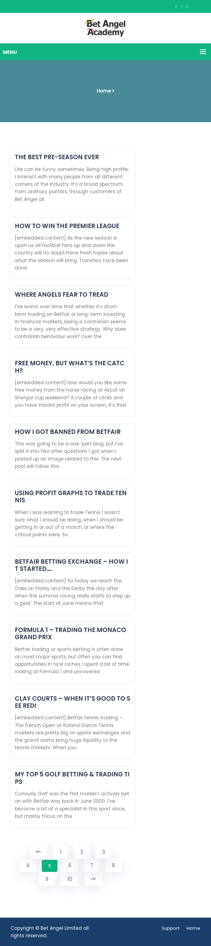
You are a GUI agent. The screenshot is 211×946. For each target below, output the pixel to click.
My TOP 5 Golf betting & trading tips (72, 778)
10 (69, 879)
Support (170, 928)
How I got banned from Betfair (68, 432)
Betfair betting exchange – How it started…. (71, 565)
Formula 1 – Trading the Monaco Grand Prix (70, 634)
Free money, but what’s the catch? (69, 367)
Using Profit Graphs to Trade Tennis (71, 497)
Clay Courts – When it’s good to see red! (72, 702)
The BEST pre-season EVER (57, 157)
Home (104, 91)
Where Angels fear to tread (61, 294)
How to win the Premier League (67, 226)
